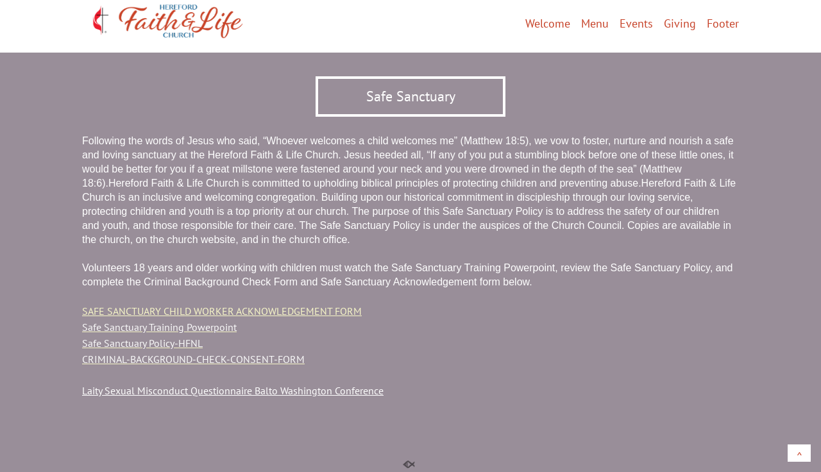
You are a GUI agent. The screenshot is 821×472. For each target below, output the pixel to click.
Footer (723, 24)
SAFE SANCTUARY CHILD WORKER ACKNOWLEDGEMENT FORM (222, 311)
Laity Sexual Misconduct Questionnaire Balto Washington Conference (233, 390)
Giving (680, 24)
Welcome (547, 24)
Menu (595, 24)
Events (636, 24)
